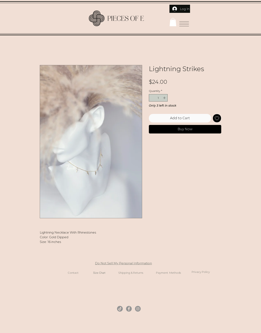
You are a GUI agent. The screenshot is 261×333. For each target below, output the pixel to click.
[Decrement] (151, 97)
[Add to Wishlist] (217, 118)
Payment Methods (168, 272)
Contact (73, 272)
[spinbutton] (158, 97)
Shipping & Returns (130, 272)
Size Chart (99, 272)
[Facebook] (129, 309)
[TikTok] (120, 309)
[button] (172, 22)
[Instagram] (138, 309)
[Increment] (164, 97)
